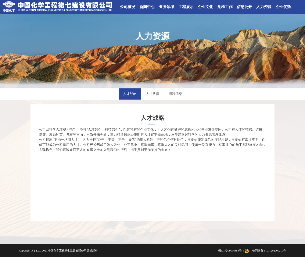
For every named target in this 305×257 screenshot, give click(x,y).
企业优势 (283, 7)
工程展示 (186, 7)
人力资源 (264, 7)
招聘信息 (175, 94)
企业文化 (205, 7)
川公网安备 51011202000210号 (268, 250)
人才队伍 (152, 94)
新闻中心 (147, 7)
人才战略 (130, 94)
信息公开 (244, 7)
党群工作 (225, 7)
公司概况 (127, 7)
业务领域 (166, 7)
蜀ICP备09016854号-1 (231, 250)
